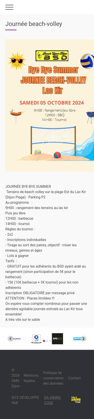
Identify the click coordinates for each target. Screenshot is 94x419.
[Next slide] (83, 339)
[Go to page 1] (44, 341)
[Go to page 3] (50, 341)
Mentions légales (31, 378)
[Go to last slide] (11, 339)
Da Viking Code (52, 400)
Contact (74, 378)
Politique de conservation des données (53, 378)
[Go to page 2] (47, 341)
